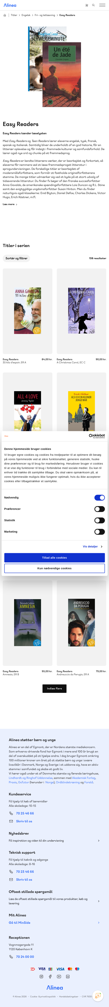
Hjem (5, 15)
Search (93, 5)
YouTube (59, 976)
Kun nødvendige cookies (54, 568)
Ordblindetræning (68, 782)
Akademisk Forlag (83, 778)
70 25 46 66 (25, 813)
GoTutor (23, 782)
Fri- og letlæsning (45, 15)
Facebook (50, 976)
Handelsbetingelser (68, 996)
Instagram (41, 976)
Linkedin (68, 976)
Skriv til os (24, 821)
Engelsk (26, 15)
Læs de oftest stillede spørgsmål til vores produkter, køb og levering (48, 901)
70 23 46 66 (25, 872)
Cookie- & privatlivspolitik (43, 996)
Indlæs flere (54, 688)
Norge (49, 782)
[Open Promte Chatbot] (98, 995)
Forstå (88, 782)
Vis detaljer (90, 546)
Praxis (13, 782)
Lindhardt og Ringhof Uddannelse (30, 778)
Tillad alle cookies (54, 557)
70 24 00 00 (25, 957)
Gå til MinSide (19, 923)
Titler (14, 15)
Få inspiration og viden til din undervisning (36, 840)
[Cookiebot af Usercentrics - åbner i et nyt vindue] (89, 436)
